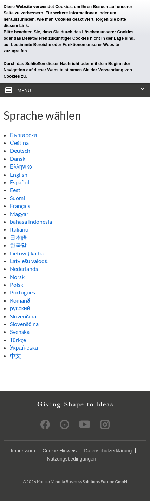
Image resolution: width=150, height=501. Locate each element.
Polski (17, 284)
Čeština (19, 142)
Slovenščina (24, 324)
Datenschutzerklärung (108, 451)
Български (23, 135)
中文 (15, 355)
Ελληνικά (21, 166)
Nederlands (24, 268)
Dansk (17, 158)
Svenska (20, 331)
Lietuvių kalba (27, 253)
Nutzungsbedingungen (71, 459)
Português (22, 292)
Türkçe (18, 339)
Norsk (17, 276)
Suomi (17, 198)
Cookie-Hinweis (60, 451)
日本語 (18, 237)
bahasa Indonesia (31, 221)
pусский (20, 308)
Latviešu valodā (29, 261)
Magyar (19, 213)
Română (20, 300)
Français (20, 205)
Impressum (23, 451)
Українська (24, 347)
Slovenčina (23, 316)
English (18, 174)
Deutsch (20, 150)
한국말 (18, 245)
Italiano (19, 229)
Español (19, 182)
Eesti (16, 189)
